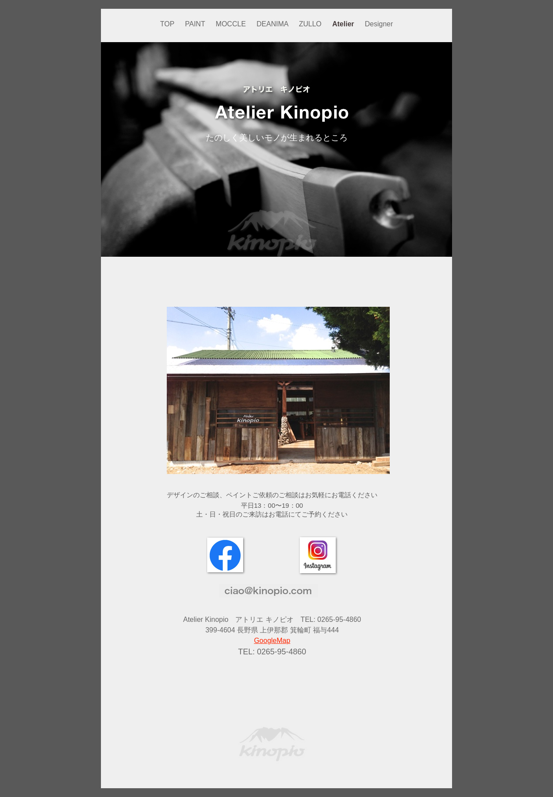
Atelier (344, 24)
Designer (379, 24)
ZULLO (311, 24)
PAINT (196, 24)
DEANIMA (273, 24)
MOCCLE (232, 24)
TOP (168, 24)
